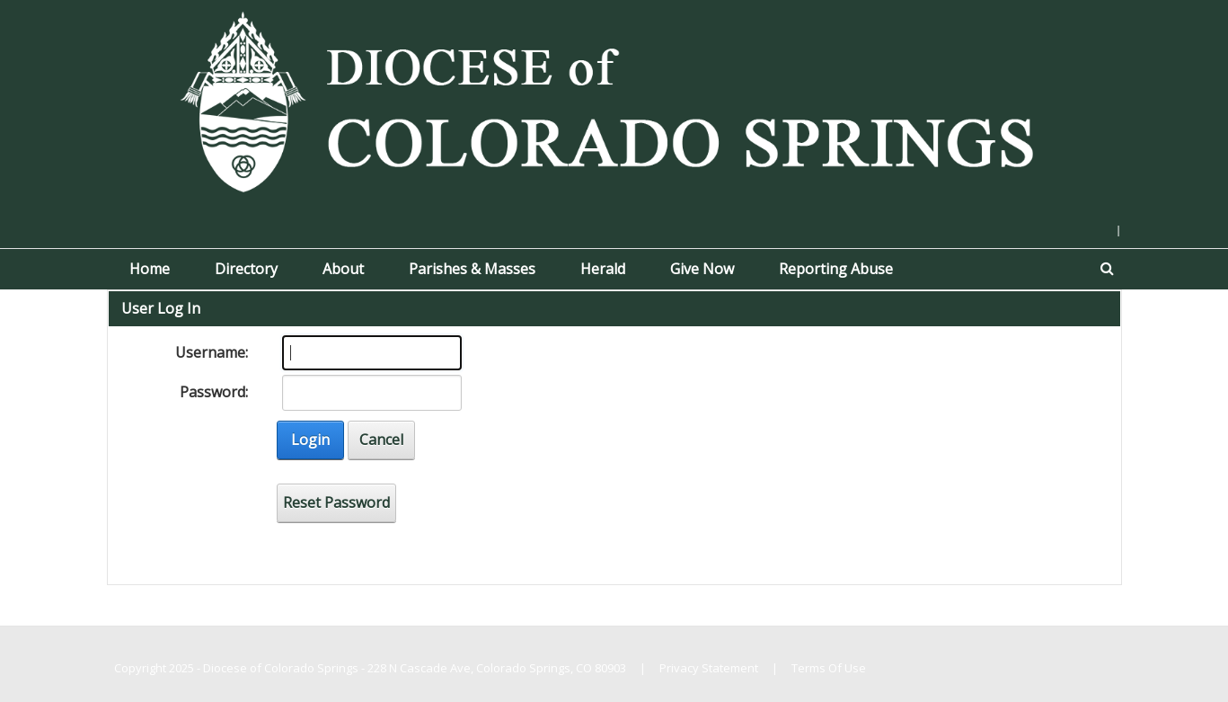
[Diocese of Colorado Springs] (614, 100)
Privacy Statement (708, 668)
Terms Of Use (828, 668)
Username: (211, 352)
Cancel (381, 439)
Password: (214, 392)
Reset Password (336, 502)
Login (310, 439)
